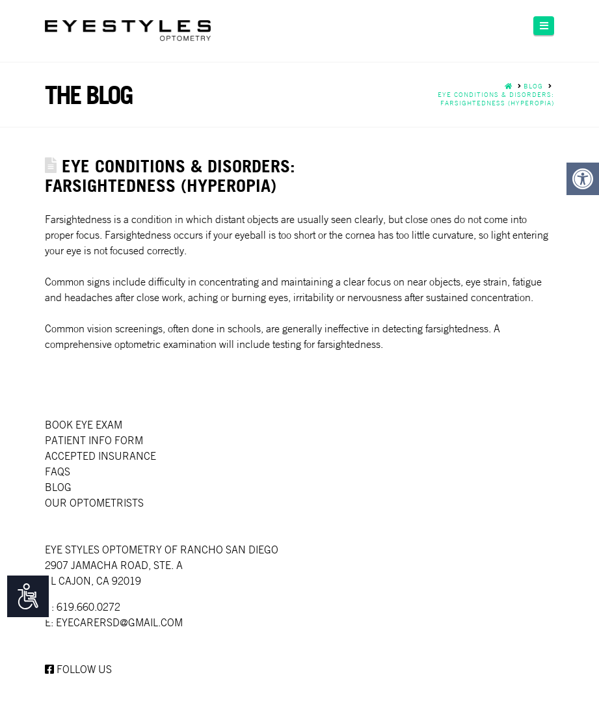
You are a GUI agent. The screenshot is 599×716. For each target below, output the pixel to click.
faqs (57, 471)
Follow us (78, 669)
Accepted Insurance (100, 456)
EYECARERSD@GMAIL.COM (119, 622)
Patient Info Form (94, 440)
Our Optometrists (94, 503)
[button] (543, 25)
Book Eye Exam (83, 425)
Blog (58, 487)
